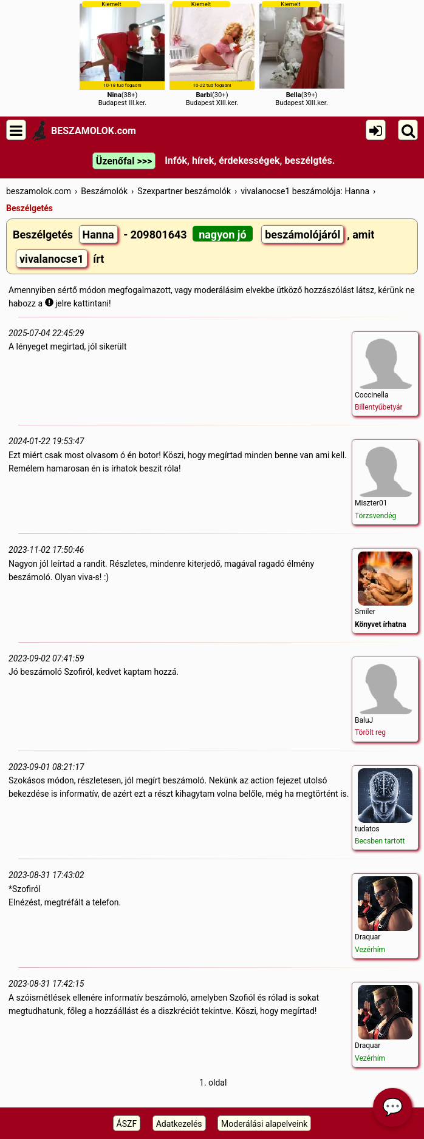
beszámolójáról (302, 234)
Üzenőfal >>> (124, 161)
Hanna (98, 234)
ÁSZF (127, 1124)
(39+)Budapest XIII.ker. (301, 54)
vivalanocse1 (51, 258)
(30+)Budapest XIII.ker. (212, 54)
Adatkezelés (179, 1124)
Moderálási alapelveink (264, 1124)
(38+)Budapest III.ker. (122, 54)
